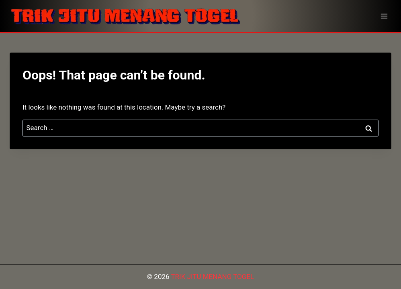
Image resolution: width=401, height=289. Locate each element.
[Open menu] (383, 16)
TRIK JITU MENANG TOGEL (212, 277)
